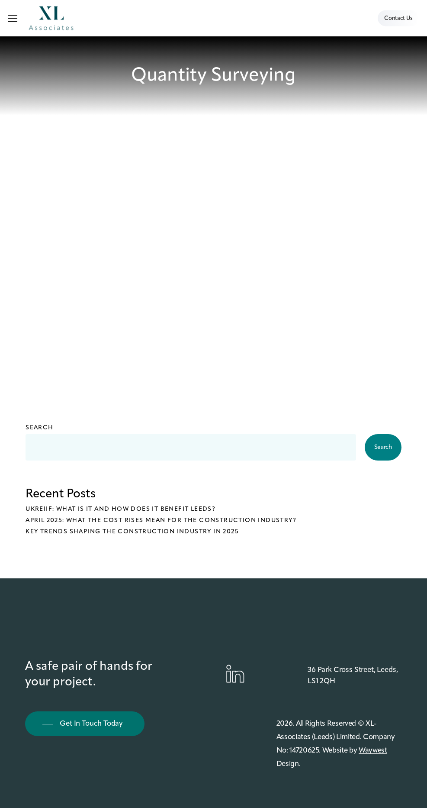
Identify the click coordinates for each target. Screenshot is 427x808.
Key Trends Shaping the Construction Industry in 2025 (132, 532)
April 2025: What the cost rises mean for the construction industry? (161, 520)
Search (39, 428)
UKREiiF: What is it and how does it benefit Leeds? (120, 509)
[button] (12, 18)
